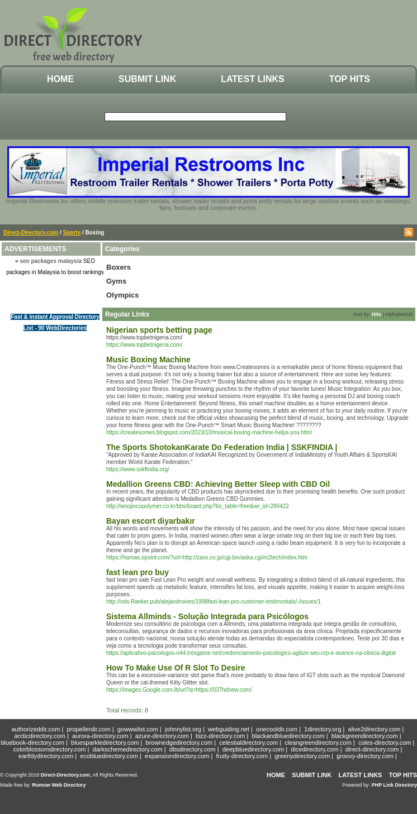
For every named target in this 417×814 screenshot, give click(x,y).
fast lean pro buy (137, 572)
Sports (72, 232)
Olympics (122, 295)
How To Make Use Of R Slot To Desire (175, 667)
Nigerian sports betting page (159, 329)
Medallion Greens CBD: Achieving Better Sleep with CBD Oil (218, 484)
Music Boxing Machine (148, 359)
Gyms (116, 281)
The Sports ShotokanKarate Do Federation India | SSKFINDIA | (221, 447)
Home (60, 79)
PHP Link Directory (394, 785)
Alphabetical (399, 314)
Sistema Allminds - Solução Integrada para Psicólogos (207, 616)
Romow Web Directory (59, 785)
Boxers (118, 267)
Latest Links (252, 79)
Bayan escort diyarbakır (150, 520)
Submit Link (147, 79)
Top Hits (349, 79)
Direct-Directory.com (30, 232)
